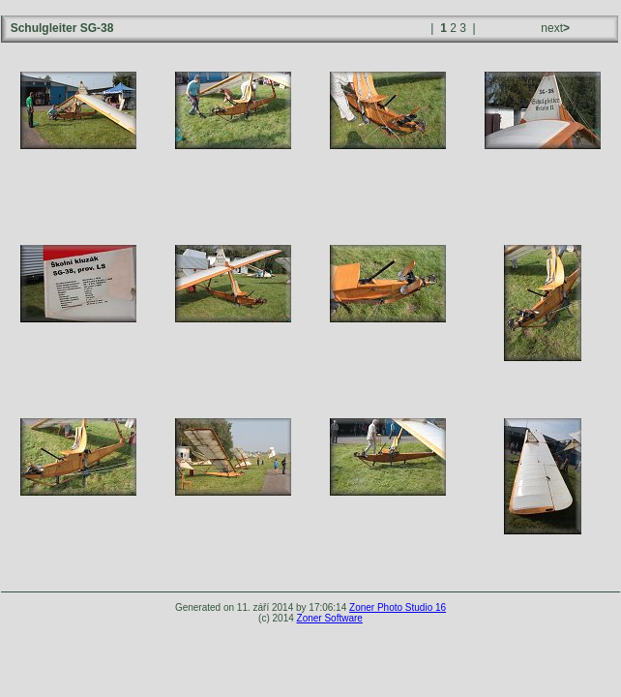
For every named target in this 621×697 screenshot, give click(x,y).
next (554, 28)
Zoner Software (330, 618)
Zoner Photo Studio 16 (397, 607)
